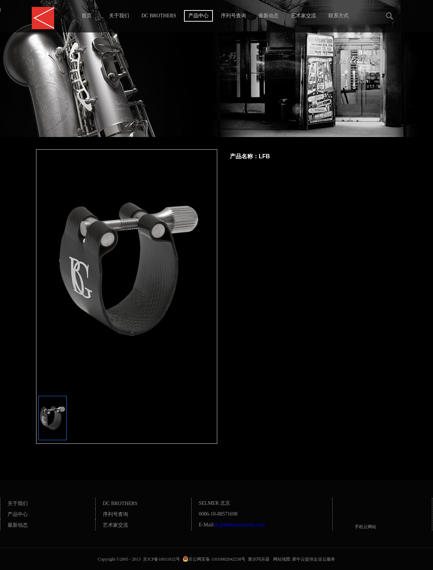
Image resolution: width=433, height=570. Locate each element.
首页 (87, 15)
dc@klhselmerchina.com (240, 524)
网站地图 (280, 559)
